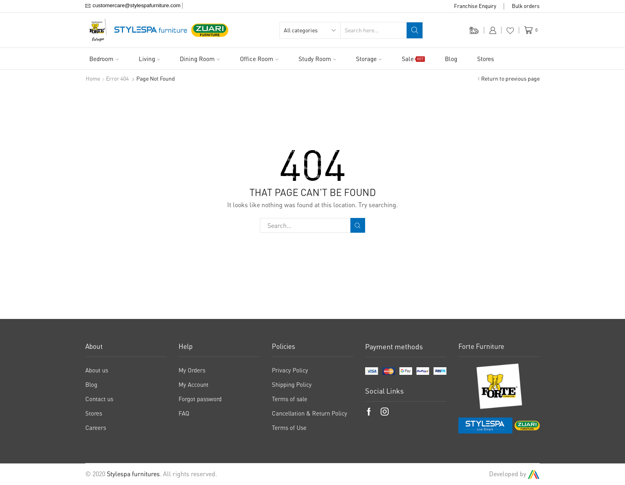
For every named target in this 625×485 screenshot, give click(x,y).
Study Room (317, 58)
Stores (485, 58)
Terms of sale (289, 398)
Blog (451, 58)
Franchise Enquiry (475, 6)
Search (357, 225)
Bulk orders (526, 6)
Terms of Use (289, 427)
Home (93, 78)
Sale (413, 58)
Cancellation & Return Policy (309, 413)
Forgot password (200, 398)
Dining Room (200, 58)
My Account (193, 384)
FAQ (184, 413)
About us (96, 370)
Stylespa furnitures (133, 474)
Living (149, 58)
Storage (369, 58)
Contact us (99, 398)
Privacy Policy (290, 370)
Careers (95, 427)
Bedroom (104, 58)
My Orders (192, 370)
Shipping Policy (292, 384)
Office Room (259, 58)
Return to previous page (510, 78)
